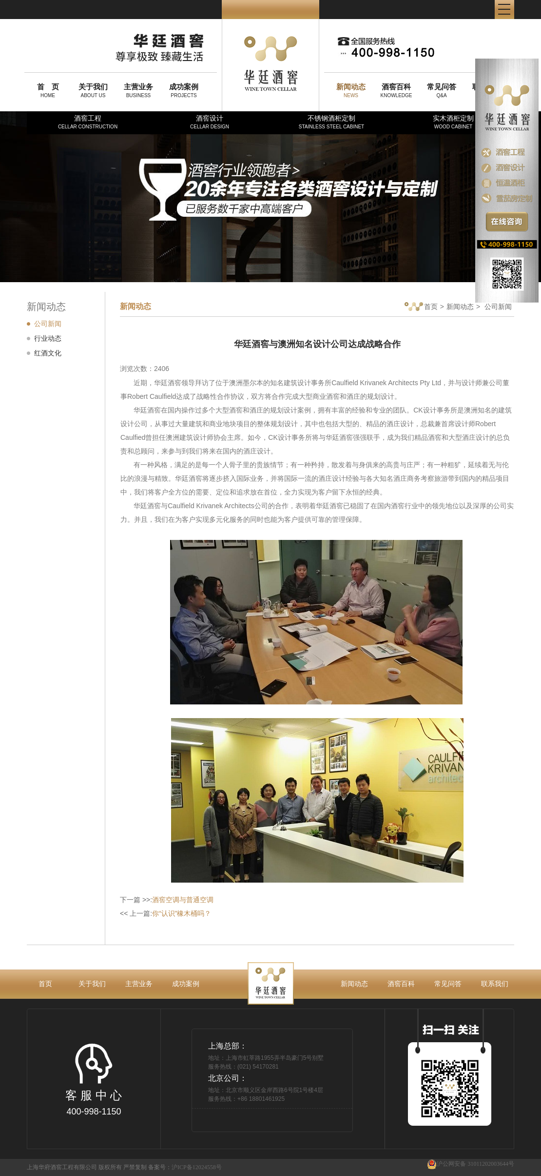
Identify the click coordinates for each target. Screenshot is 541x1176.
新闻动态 (460, 306)
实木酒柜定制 (453, 121)
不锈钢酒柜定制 (331, 121)
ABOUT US (93, 90)
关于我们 (92, 984)
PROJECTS (183, 90)
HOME (47, 90)
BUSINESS (138, 90)
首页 (421, 307)
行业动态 (47, 338)
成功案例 (185, 984)
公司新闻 (47, 324)
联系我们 (494, 984)
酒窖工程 (87, 121)
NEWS (350, 90)
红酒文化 (47, 353)
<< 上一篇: (165, 913)
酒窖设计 (209, 121)
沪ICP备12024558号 (197, 1167)
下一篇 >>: (166, 900)
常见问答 (448, 984)
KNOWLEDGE (396, 90)
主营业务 (139, 984)
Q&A (441, 90)
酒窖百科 (401, 984)
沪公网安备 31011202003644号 (470, 1164)
